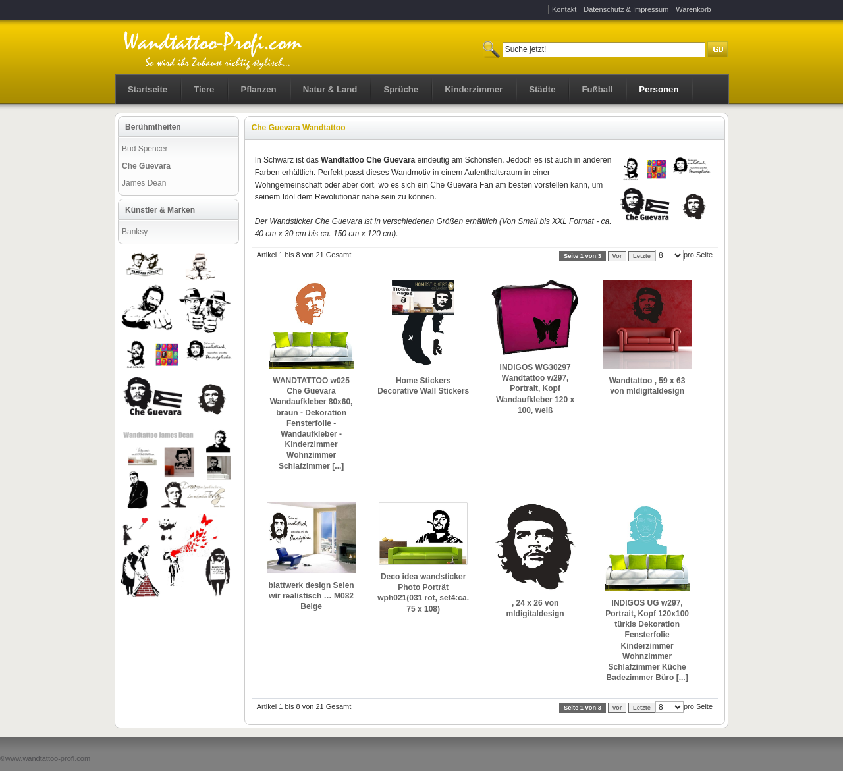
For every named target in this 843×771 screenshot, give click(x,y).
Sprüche (400, 89)
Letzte (642, 256)
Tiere (204, 89)
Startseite (147, 89)
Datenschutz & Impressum (626, 9)
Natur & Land (330, 89)
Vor (617, 256)
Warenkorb (693, 9)
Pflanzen (258, 89)
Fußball (597, 89)
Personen (658, 89)
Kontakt (564, 9)
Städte (542, 89)
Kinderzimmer (474, 89)
